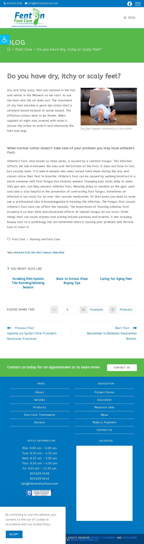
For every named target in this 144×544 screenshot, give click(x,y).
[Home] (9, 49)
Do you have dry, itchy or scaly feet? (69, 49)
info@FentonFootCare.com (39, 483)
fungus (46, 253)
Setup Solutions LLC (85, 540)
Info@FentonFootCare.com (43, 3)
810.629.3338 (14, 3)
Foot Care (18, 239)
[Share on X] (63, 310)
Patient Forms (104, 392)
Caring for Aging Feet (116, 279)
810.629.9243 (39, 478)
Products (39, 407)
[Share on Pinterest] (122, 310)
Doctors (39, 422)
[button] (5, 40)
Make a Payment (104, 422)
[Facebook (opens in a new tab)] (129, 4)
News (104, 415)
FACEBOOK (106, 440)
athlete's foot (22, 253)
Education (104, 400)
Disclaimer (130, 537)
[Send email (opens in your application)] (136, 4)
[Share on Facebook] (93, 310)
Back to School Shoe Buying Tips (72, 281)
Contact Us (104, 430)
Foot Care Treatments (39, 415)
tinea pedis (58, 253)
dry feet (36, 253)
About (39, 392)
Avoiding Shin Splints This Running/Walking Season (28, 283)
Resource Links (104, 407)
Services (39, 400)
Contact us (122, 367)
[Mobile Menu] (130, 17)
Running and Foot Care (45, 239)
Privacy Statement (103, 537)
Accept (14, 534)
